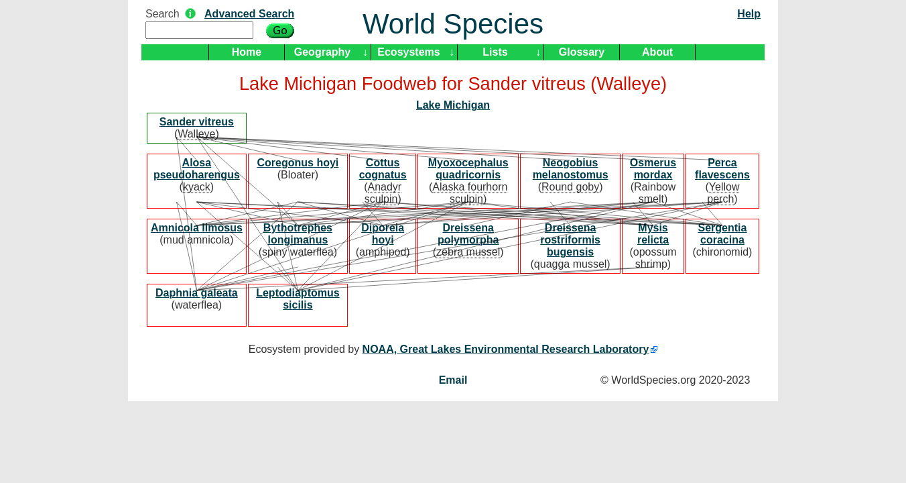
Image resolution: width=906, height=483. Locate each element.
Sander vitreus (196, 121)
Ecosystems (408, 52)
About (657, 52)
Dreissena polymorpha (468, 234)
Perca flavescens (722, 168)
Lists (494, 52)
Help (749, 13)
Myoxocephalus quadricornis (468, 168)
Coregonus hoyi (298, 162)
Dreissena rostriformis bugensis (570, 240)
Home (246, 52)
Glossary (581, 52)
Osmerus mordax (653, 168)
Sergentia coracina (722, 234)
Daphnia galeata (196, 293)
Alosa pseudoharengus (196, 168)
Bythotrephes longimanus (297, 234)
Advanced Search (249, 13)
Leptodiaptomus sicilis (297, 299)
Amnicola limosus (197, 227)
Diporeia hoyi (382, 234)
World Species (453, 24)
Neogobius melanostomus (570, 168)
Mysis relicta (653, 234)
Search (162, 13)
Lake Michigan (453, 105)
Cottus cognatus (383, 168)
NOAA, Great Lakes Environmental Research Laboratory (506, 349)
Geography (322, 52)
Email (453, 380)
